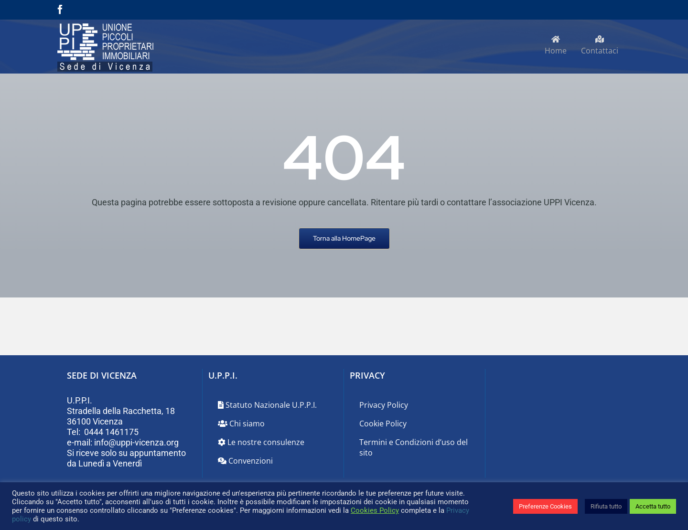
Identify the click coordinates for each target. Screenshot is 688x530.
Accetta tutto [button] (652, 506)
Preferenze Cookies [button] (545, 506)
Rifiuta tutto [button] (606, 506)
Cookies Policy (375, 510)
